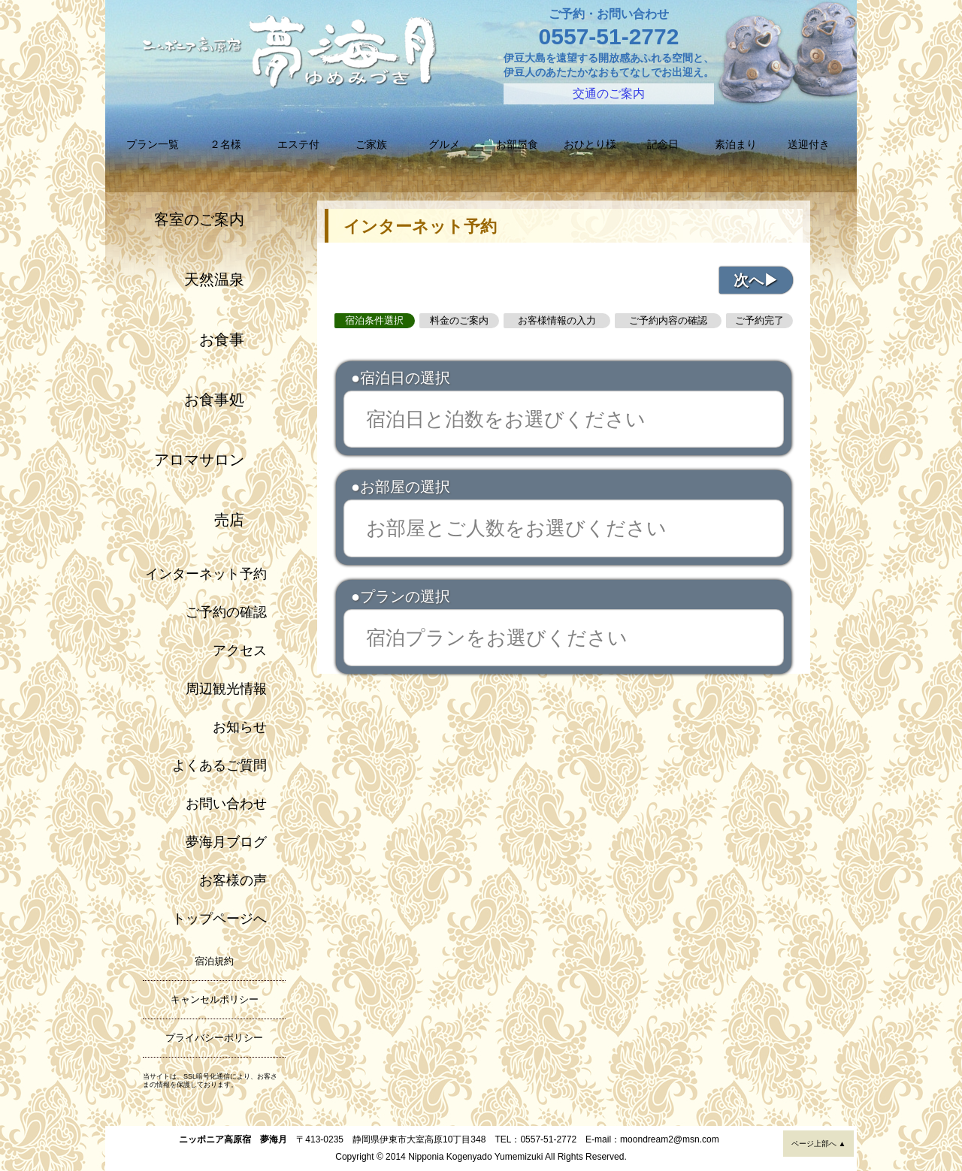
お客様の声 (233, 880)
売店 (229, 520)
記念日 (663, 144)
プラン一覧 (152, 144)
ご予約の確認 (226, 612)
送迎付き (809, 144)
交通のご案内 (609, 93)
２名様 (225, 144)
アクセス (240, 650)
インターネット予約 (206, 573)
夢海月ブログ (226, 842)
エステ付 (298, 144)
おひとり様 (590, 144)
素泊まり (736, 144)
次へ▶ (756, 280)
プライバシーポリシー (214, 1037)
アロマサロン (199, 459)
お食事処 (214, 399)
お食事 (221, 339)
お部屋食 (517, 144)
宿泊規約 (214, 961)
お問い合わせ (226, 803)
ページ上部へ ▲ (818, 1143)
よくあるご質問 (219, 765)
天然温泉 (214, 279)
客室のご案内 (199, 219)
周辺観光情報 (226, 688)
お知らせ (240, 727)
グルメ (444, 144)
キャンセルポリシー (215, 999)
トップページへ (219, 918)
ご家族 (371, 144)
